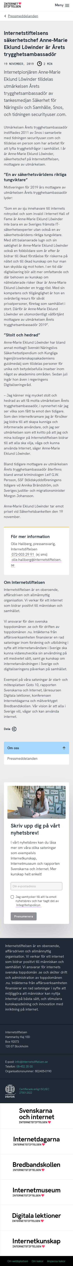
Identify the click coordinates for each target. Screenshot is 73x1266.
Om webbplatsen (17, 1261)
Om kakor (38, 1261)
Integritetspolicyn (28, 905)
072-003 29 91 (23, 554)
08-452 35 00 (24, 1067)
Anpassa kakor (56, 1261)
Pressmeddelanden (23, 16)
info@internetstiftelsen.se (31, 1062)
